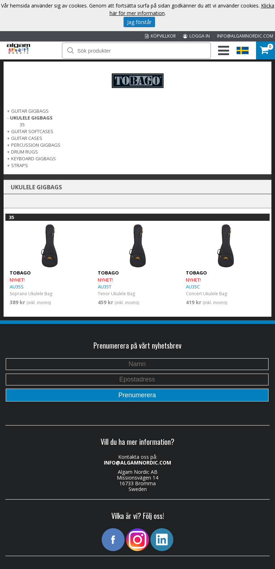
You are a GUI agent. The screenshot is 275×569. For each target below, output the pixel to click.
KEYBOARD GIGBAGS (33, 158)
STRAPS (19, 165)
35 (22, 124)
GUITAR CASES (26, 138)
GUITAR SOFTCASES (32, 131)
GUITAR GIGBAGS (30, 111)
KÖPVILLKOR (160, 36)
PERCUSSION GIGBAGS (36, 145)
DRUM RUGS (24, 152)
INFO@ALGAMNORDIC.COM (245, 36)
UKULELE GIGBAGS (31, 118)
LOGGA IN (196, 36)
